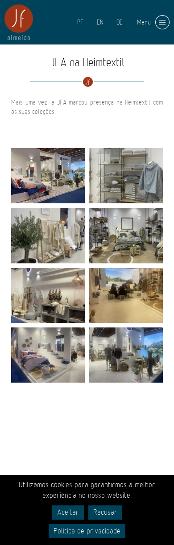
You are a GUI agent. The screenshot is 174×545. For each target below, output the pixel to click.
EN (100, 22)
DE (119, 22)
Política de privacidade (87, 531)
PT (80, 22)
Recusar (105, 513)
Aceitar (68, 513)
